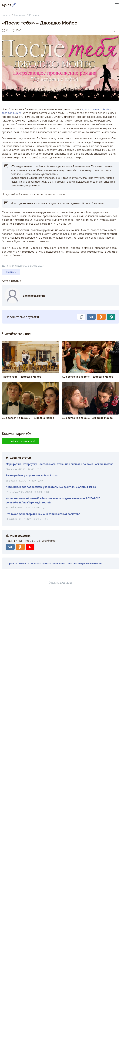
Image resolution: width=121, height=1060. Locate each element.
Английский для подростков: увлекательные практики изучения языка (51, 486)
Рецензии (34, 14)
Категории (19, 14)
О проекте (11, 563)
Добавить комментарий (20, 441)
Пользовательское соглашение (48, 563)
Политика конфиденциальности (84, 563)
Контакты (24, 563)
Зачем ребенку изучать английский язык (32, 475)
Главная (6, 14)
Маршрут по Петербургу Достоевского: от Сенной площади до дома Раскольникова (59, 464)
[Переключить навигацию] (116, 4)
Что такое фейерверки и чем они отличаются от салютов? (43, 514)
